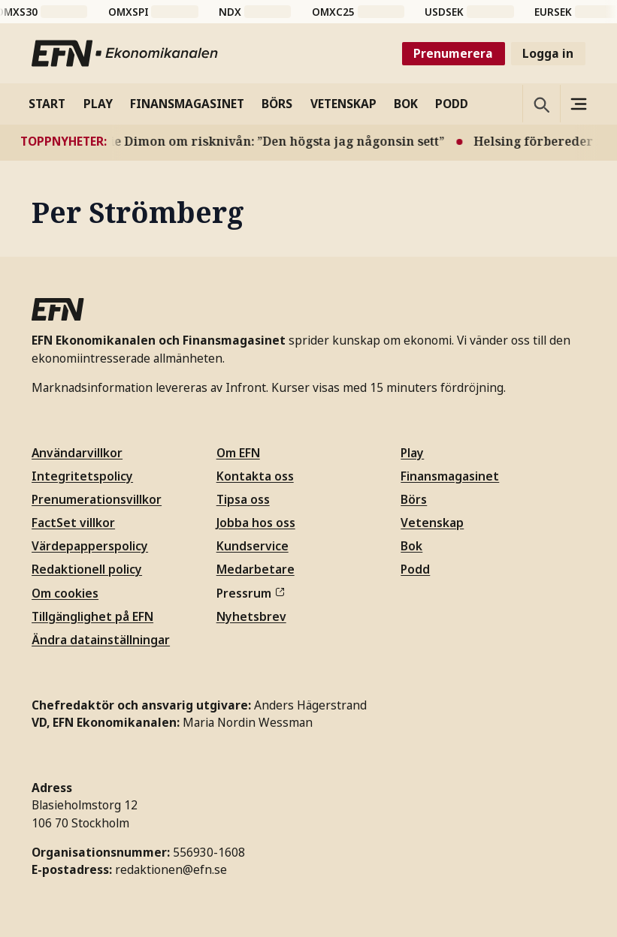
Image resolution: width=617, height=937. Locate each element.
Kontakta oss (255, 476)
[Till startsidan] (125, 53)
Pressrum (250, 593)
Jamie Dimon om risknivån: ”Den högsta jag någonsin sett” (271, 141)
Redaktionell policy (87, 569)
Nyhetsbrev (251, 616)
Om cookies (65, 593)
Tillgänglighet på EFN (92, 616)
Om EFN (238, 452)
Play (412, 452)
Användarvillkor (77, 452)
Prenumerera (453, 53)
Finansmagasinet (450, 476)
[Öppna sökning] (541, 103)
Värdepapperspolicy (90, 546)
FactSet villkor (73, 522)
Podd (415, 569)
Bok (411, 546)
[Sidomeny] (578, 103)
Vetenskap (432, 522)
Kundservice (252, 546)
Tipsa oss (243, 499)
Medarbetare (255, 569)
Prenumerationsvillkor (97, 499)
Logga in (547, 53)
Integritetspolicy (82, 476)
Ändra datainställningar (101, 639)
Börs (414, 499)
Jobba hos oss (255, 522)
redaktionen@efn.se (171, 869)
